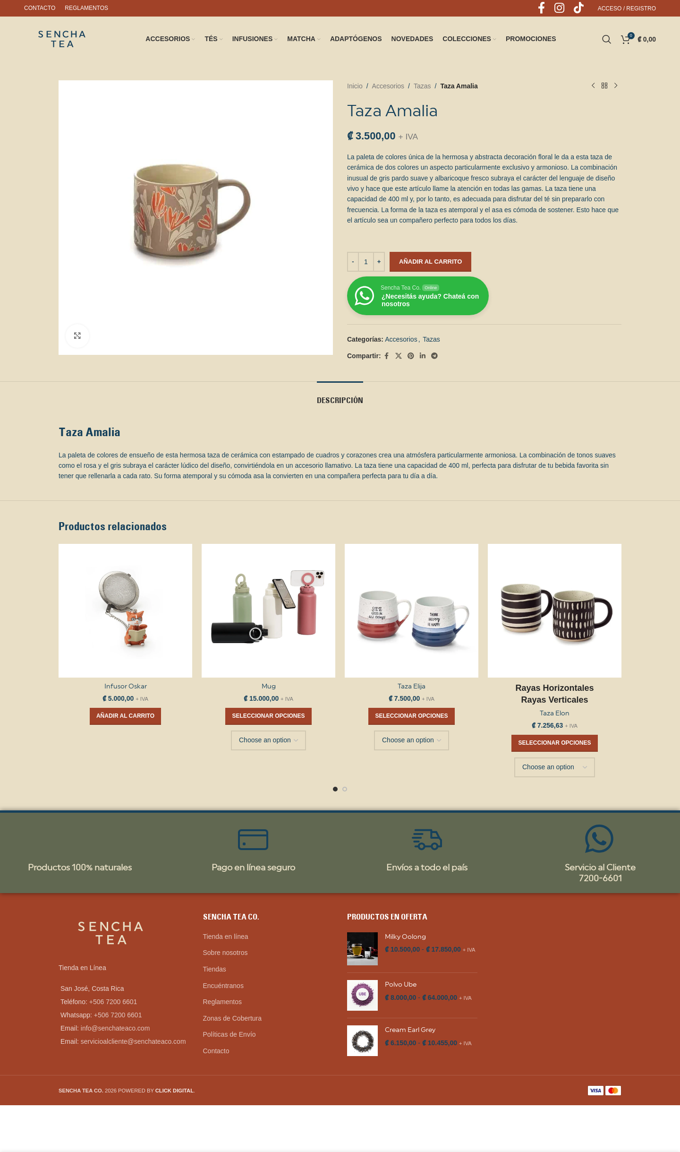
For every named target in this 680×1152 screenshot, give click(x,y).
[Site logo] (62, 38)
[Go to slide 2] (344, 789)
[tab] (340, 395)
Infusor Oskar (125, 686)
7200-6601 (600, 878)
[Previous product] (593, 86)
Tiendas (214, 969)
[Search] (606, 39)
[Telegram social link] (434, 356)
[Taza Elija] (411, 611)
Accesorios (388, 86)
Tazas (422, 86)
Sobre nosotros (225, 952)
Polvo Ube (400, 984)
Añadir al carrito (430, 261)
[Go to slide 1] (335, 789)
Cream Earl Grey (410, 1029)
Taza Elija (411, 686)
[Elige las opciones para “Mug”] (268, 716)
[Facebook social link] (386, 356)
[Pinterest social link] (411, 356)
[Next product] (615, 86)
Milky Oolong (405, 936)
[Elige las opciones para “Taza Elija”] (411, 716)
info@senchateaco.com (115, 1028)
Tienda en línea (225, 936)
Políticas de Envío (229, 1034)
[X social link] (398, 356)
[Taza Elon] (554, 611)
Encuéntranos (223, 985)
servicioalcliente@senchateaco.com (133, 1041)
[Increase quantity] (379, 262)
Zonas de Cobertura (232, 1018)
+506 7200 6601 (113, 1002)
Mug (269, 686)
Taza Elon (555, 713)
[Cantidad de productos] (366, 262)
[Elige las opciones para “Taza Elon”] (554, 743)
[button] (125, 716)
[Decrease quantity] (353, 262)
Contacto (216, 1051)
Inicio (355, 86)
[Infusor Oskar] (125, 611)
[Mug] (268, 611)
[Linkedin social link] (422, 356)
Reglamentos (222, 1002)
